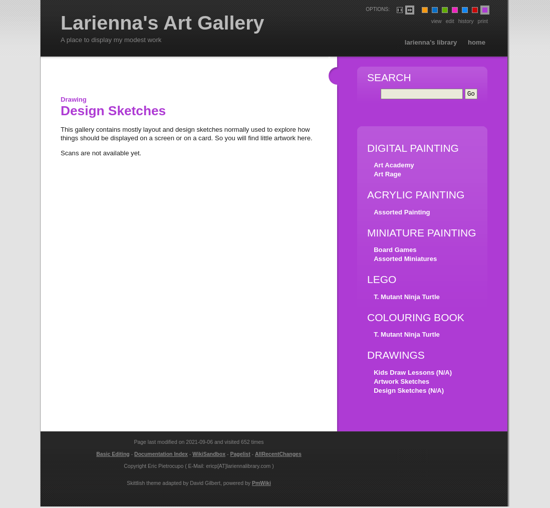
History (466, 21)
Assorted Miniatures (405, 260)
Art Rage (387, 175)
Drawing (74, 99)
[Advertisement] (178, 79)
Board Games (395, 251)
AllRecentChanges (278, 455)
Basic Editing (113, 455)
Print (483, 21)
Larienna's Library (431, 42)
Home (476, 42)
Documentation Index (161, 455)
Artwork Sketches (401, 383)
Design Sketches (113, 110)
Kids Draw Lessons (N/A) (413, 374)
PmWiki (261, 484)
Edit (450, 21)
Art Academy (394, 166)
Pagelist (240, 455)
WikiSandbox (208, 455)
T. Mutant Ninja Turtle (407, 298)
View (436, 21)
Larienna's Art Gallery (162, 23)
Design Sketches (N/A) (409, 392)
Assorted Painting (402, 213)
